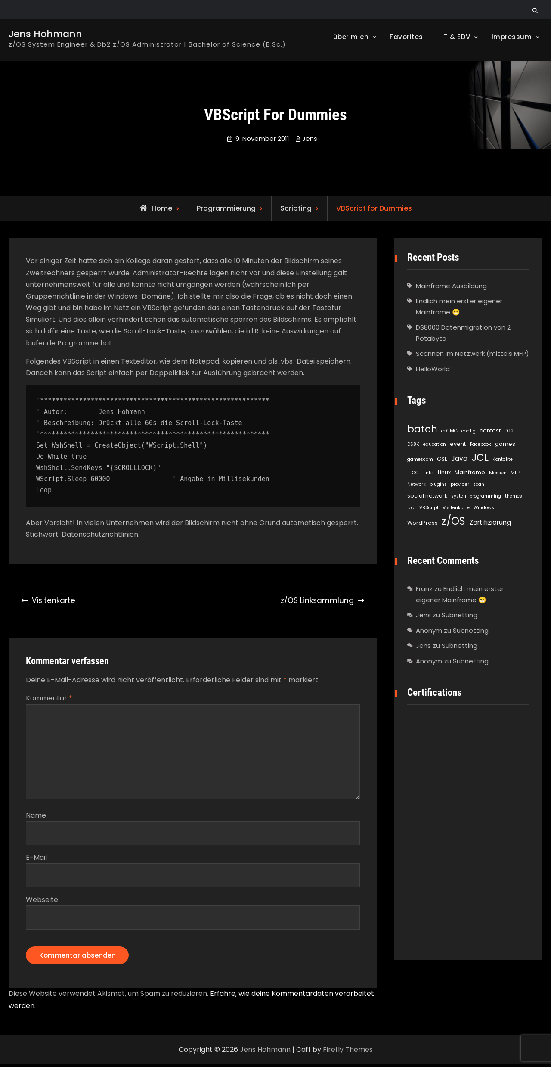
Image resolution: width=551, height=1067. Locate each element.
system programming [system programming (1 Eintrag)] (476, 496)
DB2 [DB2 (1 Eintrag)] (509, 431)
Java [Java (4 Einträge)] (459, 458)
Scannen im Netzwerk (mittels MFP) (472, 353)
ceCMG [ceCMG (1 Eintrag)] (449, 431)
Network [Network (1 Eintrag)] (416, 484)
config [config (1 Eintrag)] (468, 431)
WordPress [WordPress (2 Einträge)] (422, 522)
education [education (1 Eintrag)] (434, 444)
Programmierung (226, 208)
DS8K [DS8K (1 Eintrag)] (413, 444)
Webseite (42, 901)
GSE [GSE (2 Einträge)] (442, 459)
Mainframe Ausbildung (451, 285)
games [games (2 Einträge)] (505, 444)
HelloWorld (433, 368)
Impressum (512, 36)
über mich (351, 36)
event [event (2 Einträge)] (458, 444)
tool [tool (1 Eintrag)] (411, 507)
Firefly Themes (348, 1053)
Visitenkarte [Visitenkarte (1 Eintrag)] (456, 507)
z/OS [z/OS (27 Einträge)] (453, 521)
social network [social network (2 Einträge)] (427, 495)
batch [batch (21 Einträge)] (422, 429)
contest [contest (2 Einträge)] (490, 430)
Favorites (406, 36)
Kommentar (49, 698)
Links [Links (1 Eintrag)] (428, 473)
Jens (309, 138)
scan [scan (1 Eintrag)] (478, 484)
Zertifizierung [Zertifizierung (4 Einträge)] (490, 522)
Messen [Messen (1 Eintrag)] (498, 473)
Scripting (296, 208)
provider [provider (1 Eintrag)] (460, 484)
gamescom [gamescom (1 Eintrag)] (420, 459)
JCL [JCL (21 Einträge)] (480, 457)
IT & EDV (456, 36)
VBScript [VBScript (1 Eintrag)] (429, 507)
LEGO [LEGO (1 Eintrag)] (412, 473)
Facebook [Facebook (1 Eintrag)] (480, 444)
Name (36, 816)
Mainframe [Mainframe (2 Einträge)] (470, 472)
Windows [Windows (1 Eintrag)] (484, 507)
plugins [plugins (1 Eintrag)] (438, 484)
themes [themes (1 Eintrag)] (513, 496)
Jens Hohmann (45, 33)
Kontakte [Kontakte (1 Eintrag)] (502, 459)
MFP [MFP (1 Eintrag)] (515, 473)
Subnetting (459, 614)
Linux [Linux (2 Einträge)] (444, 472)
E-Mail (36, 859)
